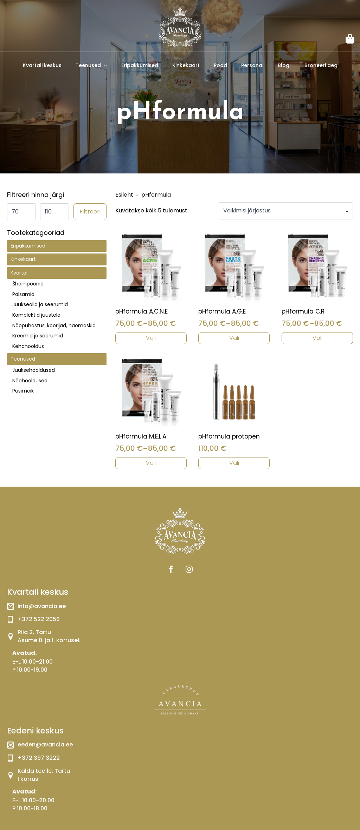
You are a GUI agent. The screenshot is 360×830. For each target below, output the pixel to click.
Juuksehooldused (33, 370)
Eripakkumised (139, 65)
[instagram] (189, 569)
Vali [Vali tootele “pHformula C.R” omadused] (317, 338)
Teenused (88, 65)
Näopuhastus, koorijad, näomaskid (54, 325)
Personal (252, 65)
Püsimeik (23, 390)
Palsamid (23, 294)
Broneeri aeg (321, 65)
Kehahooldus (28, 346)
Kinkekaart (186, 65)
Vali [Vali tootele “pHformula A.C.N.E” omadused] (151, 338)
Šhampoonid (28, 283)
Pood (220, 65)
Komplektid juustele (36, 314)
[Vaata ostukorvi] (350, 38)
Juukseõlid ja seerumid (40, 304)
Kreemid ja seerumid (37, 335)
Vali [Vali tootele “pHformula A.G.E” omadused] (234, 338)
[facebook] (171, 569)
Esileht (124, 195)
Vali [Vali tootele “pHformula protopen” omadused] (234, 463)
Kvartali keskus (42, 65)
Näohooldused (29, 380)
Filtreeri (90, 212)
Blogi (284, 65)
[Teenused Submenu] (107, 65)
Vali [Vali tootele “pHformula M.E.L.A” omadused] (151, 463)
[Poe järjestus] (286, 210)
